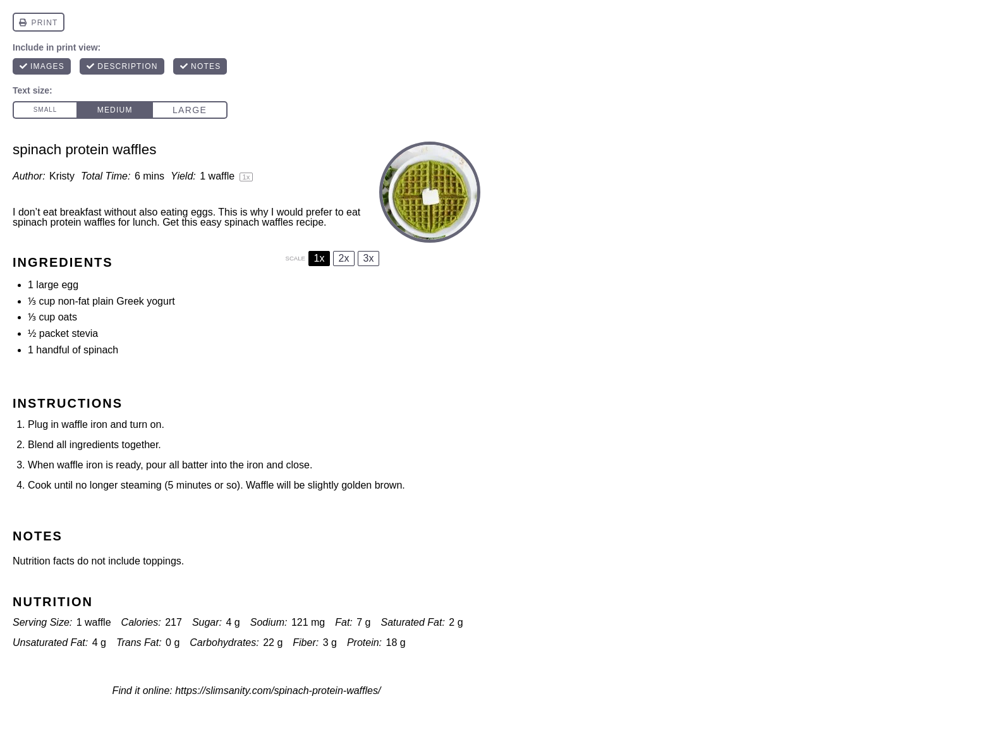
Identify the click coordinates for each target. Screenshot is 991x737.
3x (368, 258)
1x (319, 258)
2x (344, 258)
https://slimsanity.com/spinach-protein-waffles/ (277, 690)
